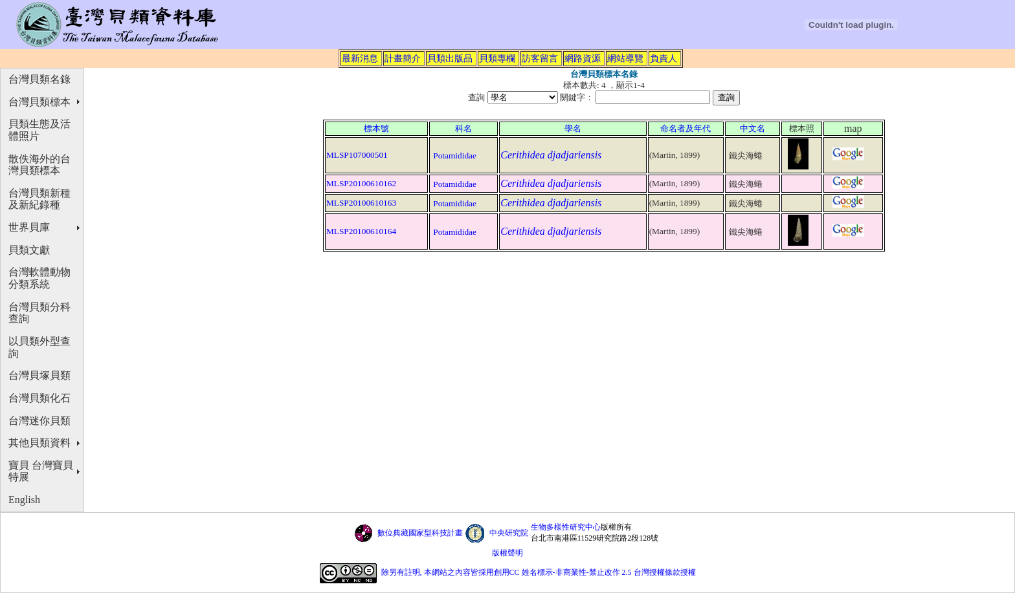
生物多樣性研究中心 (566, 527)
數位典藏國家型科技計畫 (420, 532)
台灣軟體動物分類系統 (39, 278)
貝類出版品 (450, 58)
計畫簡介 (403, 58)
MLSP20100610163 (361, 203)
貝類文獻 (29, 249)
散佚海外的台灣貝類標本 (39, 165)
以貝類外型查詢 (39, 347)
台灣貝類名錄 (39, 79)
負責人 (663, 58)
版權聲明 (507, 552)
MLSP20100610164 (361, 231)
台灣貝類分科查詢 (39, 313)
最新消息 (360, 58)
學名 (572, 128)
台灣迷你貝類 (39, 420)
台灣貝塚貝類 (39, 375)
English (24, 499)
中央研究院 (508, 532)
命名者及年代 (685, 128)
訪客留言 (540, 58)
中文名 (752, 128)
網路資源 (582, 58)
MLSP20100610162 (361, 183)
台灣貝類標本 (39, 101)
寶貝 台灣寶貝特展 (40, 471)
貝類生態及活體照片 (39, 130)
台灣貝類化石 (39, 398)
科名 (463, 128)
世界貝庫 (29, 227)
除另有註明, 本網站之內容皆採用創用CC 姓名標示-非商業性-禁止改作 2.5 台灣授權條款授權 (538, 572)
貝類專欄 (497, 58)
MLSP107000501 (357, 155)
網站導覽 (625, 58)
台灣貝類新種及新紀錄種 (39, 199)
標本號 (376, 128)
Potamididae (454, 155)
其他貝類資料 (39, 442)
